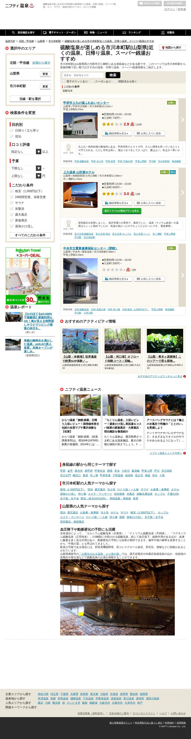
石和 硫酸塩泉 (81, 309)
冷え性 (111, 489)
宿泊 (90, 489)
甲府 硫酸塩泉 (81, 161)
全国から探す (41, 62)
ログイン (169, 9)
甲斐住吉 (100, 470)
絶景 (135, 498)
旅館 (122, 517)
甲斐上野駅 (141, 161)
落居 (85, 475)
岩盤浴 (19, 208)
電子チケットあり (77, 81)
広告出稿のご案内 (119, 713)
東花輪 (136, 470)
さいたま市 (73, 702)
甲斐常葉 (105, 475)
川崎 (47, 702)
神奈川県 (43, 694)
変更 (45, 74)
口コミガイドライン (144, 713)
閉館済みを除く (127, 81)
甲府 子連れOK (125, 161)
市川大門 (65, 475)
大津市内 (130, 702)
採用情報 (181, 722)
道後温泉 (116, 698)
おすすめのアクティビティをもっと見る (160, 376)
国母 (109, 470)
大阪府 (104, 694)
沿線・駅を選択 (30, 98)
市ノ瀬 (94, 475)
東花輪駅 (176, 161)
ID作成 (182, 9)
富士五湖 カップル (121, 234)
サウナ (145, 489)
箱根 (53, 698)
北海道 (114, 694)
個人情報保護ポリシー (120, 722)
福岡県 (144, 694)
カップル (160, 493)
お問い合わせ (178, 713)
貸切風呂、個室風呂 (72, 521)
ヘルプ (163, 713)
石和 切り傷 (114, 309)
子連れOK (173, 493)
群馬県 (84, 694)
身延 (147, 475)
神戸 (139, 702)
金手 (70, 470)
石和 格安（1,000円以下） (135, 309)
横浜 (40, 702)
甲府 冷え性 (97, 161)
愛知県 (134, 694)
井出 (155, 475)
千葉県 (64, 694)
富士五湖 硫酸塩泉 (83, 234)
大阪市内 (104, 702)
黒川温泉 (128, 698)
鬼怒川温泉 (152, 698)
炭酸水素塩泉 (145, 493)
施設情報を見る (117, 133)
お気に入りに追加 (151, 133)
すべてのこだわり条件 (30, 235)
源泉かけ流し (68, 493)
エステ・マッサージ (100, 493)
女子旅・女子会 (69, 498)
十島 (162, 475)
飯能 (84, 702)
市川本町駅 (164, 161)
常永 (117, 470)
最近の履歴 (175, 3)
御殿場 (93, 702)
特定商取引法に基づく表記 (148, 722)
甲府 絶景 (110, 161)
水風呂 (131, 493)
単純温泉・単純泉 (120, 498)
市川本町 (166, 470)
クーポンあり (103, 81)
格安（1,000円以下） (73, 489)
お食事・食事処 (160, 489)
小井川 (126, 470)
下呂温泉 (88, 698)
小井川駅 (88, 313)
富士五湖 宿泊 (103, 234)
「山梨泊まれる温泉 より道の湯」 (100, 553)
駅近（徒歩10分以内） (94, 498)
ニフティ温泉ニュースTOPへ (166, 453)
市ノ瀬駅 (157, 234)
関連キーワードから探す (21, 707)
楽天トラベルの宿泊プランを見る (121, 211)
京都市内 (117, 702)
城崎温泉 (75, 698)
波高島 (129, 475)
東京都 (94, 694)
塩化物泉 (119, 493)
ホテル (175, 489)
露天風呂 (100, 489)
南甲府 (89, 470)
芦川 (156, 470)
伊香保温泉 (102, 698)
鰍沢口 (77, 475)
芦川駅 (152, 161)
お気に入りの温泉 (150, 3)
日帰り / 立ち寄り (27, 130)
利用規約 (169, 722)
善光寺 (79, 470)
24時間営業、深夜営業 (30, 197)
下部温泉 (117, 475)
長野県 (124, 694)
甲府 (63, 470)
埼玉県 (54, 694)
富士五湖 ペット (142, 234)
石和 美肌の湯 (98, 309)
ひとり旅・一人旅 (128, 489)
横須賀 (56, 702)
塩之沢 (139, 475)
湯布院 (140, 698)
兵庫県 (74, 694)
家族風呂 (21, 220)
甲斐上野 (147, 470)
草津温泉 (43, 698)
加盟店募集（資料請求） (91, 713)
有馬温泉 (63, 698)
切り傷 (82, 493)
